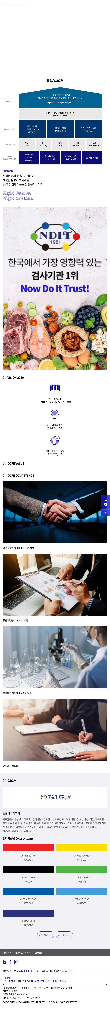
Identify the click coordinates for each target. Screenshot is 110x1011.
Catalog (38, 952)
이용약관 (7, 952)
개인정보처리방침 (22, 952)
